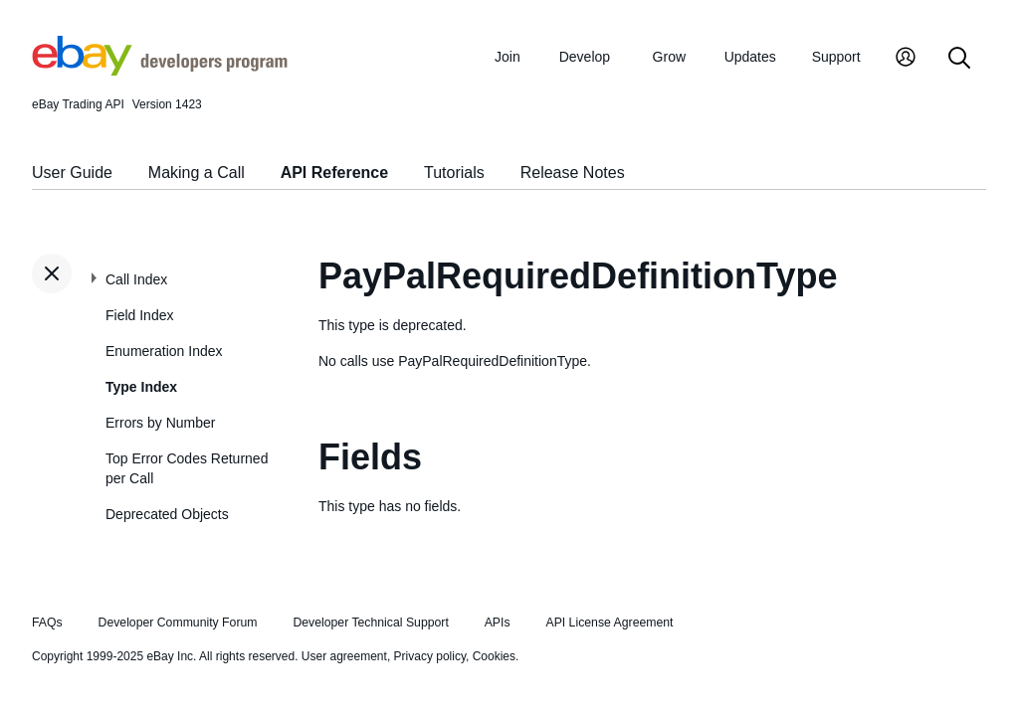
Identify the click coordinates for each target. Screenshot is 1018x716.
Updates (750, 57)
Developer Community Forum (178, 622)
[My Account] (905, 59)
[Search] (959, 59)
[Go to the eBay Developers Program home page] (160, 71)
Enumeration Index (164, 351)
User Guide (72, 172)
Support (836, 57)
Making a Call (196, 172)
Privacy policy (430, 656)
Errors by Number (160, 423)
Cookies (494, 656)
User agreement (344, 656)
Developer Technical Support (370, 622)
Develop (584, 57)
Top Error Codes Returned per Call (186, 468)
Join (507, 57)
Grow (669, 57)
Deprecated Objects (167, 514)
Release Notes (572, 172)
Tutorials (454, 172)
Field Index (139, 315)
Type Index (141, 387)
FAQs (47, 622)
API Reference (335, 172)
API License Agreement (609, 622)
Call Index (136, 279)
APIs (497, 622)
